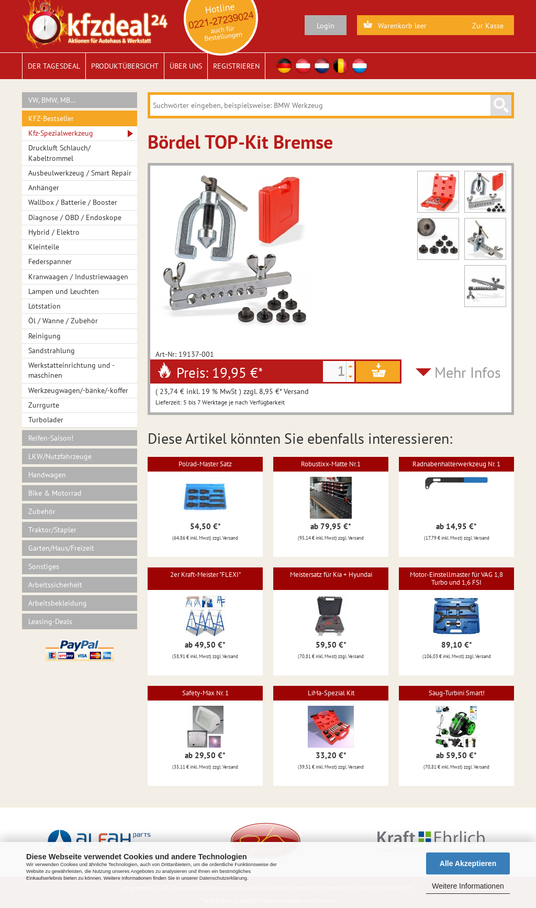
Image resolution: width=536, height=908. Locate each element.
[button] (350, 366)
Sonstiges (43, 566)
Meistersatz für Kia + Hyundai (331, 574)
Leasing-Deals (50, 621)
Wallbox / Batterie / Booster (72, 202)
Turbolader (45, 419)
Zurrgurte (43, 405)
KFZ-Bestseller (51, 118)
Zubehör (41, 511)
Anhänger (43, 187)
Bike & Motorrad (55, 493)
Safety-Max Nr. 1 (205, 692)
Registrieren (236, 66)
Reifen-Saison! (50, 438)
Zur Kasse (488, 25)
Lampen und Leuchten (63, 291)
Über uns (186, 66)
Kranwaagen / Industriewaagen (78, 276)
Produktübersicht (125, 66)
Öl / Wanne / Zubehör (63, 320)
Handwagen (47, 474)
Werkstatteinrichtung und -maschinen (71, 370)
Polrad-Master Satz (205, 464)
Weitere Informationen (468, 886)
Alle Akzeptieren (468, 863)
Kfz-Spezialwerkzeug (60, 133)
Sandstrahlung (51, 350)
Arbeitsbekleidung (57, 603)
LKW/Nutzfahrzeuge (60, 456)
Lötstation (44, 306)
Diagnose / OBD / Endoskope (74, 217)
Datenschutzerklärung (223, 878)
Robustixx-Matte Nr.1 (331, 464)
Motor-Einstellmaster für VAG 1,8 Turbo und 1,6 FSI (456, 578)
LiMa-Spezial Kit (331, 692)
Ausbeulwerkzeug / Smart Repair (79, 173)
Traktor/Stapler (52, 529)
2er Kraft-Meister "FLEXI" (205, 574)
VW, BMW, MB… (52, 100)
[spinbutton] (334, 371)
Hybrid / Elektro (54, 232)
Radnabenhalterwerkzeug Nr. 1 (456, 464)
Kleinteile (43, 246)
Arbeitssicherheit (55, 584)
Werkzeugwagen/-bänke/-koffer (78, 390)
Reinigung (44, 336)
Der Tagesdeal (54, 66)
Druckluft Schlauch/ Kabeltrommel (59, 152)
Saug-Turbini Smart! (457, 692)
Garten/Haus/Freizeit (61, 548)
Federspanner (50, 261)
